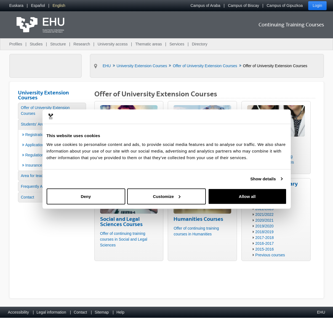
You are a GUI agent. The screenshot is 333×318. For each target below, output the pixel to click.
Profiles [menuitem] (15, 44)
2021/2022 (264, 214)
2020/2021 (264, 220)
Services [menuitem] (176, 44)
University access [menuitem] (113, 44)
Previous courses (270, 255)
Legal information (51, 312)
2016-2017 (264, 243)
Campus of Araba (205, 5)
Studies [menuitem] (36, 44)
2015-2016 (264, 249)
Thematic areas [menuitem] (148, 44)
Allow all (247, 196)
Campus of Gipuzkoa (285, 5)
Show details (263, 178)
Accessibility (18, 312)
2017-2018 (264, 237)
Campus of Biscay (243, 5)
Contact (80, 312)
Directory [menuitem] (199, 44)
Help (120, 312)
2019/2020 (264, 226)
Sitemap (102, 312)
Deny (86, 196)
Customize (166, 196)
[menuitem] (16, 5)
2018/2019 (264, 232)
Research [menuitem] (81, 44)
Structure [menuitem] (58, 44)
